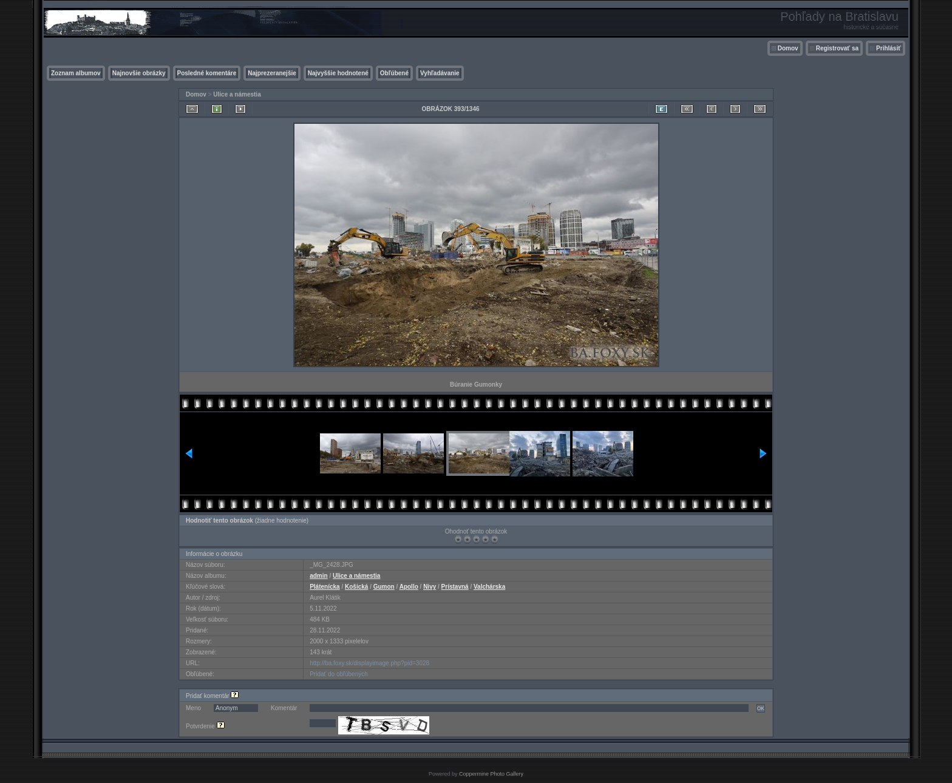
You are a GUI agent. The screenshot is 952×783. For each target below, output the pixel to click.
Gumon (384, 586)
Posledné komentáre (207, 73)
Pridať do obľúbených (339, 674)
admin (318, 575)
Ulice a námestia (236, 94)
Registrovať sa (837, 48)
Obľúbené (394, 73)
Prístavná (455, 586)
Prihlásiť (888, 48)
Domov (788, 48)
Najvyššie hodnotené (338, 73)
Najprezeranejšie (272, 73)
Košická (356, 586)
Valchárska (489, 586)
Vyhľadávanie (440, 73)
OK (760, 708)
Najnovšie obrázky (139, 73)
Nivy (429, 586)
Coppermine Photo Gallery (491, 774)
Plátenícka (324, 586)
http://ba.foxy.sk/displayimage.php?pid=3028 (369, 663)
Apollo (408, 586)
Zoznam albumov (76, 73)
